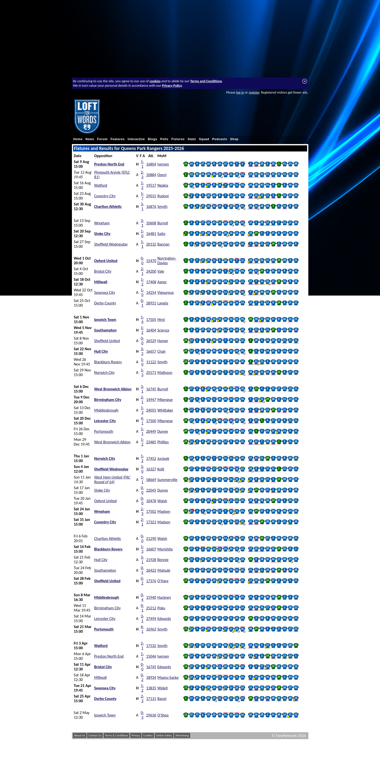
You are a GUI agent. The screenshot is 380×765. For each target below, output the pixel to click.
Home (78, 139)
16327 (151, 469)
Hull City (101, 351)
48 (295, 489)
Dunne (162, 431)
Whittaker (165, 410)
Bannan (163, 244)
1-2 (142, 185)
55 (267, 174)
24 (219, 163)
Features (118, 139)
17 (225, 164)
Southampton (105, 330)
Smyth (162, 206)
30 (197, 174)
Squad (204, 139)
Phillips (163, 442)
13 (185, 163)
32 (278, 174)
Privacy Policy (172, 85)
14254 (151, 292)
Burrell (162, 223)
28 (208, 164)
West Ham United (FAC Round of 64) (112, 479)
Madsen (163, 511)
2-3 (142, 174)
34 (225, 174)
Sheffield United (107, 340)
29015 (151, 196)
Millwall (100, 282)
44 (202, 174)
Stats (192, 139)
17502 (151, 511)
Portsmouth (103, 431)
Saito (161, 233)
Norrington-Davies (166, 260)
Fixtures (178, 139)
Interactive (136, 139)
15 (284, 206)
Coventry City (105, 196)
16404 (151, 330)
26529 (151, 340)
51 (290, 174)
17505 (151, 319)
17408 (151, 282)
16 (256, 163)
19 (284, 195)
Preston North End (109, 164)
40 (261, 184)
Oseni (161, 174)
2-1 (142, 271)
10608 (151, 223)
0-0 (142, 260)
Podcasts (219, 139)
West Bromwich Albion (112, 389)
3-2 (142, 351)
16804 (151, 164)
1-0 (142, 233)
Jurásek (163, 458)
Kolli (160, 469)
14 (256, 206)
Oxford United (105, 260)
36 (295, 163)
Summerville (167, 479)
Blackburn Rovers (108, 362)
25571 (151, 372)
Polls (164, 139)
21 (191, 164)
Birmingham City (107, 399)
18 (208, 206)
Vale (160, 271)
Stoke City (102, 233)
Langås (162, 303)
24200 (151, 271)
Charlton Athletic (108, 206)
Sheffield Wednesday (111, 244)
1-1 (142, 164)
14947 (151, 399)
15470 (151, 260)
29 (256, 233)
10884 (151, 174)
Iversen (163, 164)
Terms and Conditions (206, 81)
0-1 (142, 303)
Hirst (161, 319)
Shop (234, 139)
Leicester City (105, 420)
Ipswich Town (105, 319)
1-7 (142, 195)
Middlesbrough (106, 410)
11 (236, 185)
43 (191, 174)
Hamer (162, 340)
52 (250, 174)
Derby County (105, 303)
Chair (161, 351)
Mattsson (164, 372)
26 (261, 163)
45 (256, 174)
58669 (151, 479)
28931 (151, 303)
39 (273, 174)
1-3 (142, 372)
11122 (151, 362)
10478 (151, 501)
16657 (151, 351)
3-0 (142, 469)
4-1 (142, 420)
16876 (151, 206)
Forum (102, 139)
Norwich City (104, 372)
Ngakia (162, 185)
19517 (151, 185)
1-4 (142, 319)
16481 (151, 233)
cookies (155, 81)
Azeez (161, 282)
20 (273, 163)
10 (231, 163)
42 (295, 174)
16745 (151, 389)
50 (261, 174)
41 (284, 163)
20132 (151, 244)
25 (231, 174)
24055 (151, 410)
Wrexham (102, 223)
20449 (151, 431)
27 (202, 163)
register (254, 92)
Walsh (162, 501)
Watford (100, 185)
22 (267, 184)
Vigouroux (165, 292)
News (89, 139)
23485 (151, 442)
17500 (151, 420)
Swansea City (104, 292)
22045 (151, 490)
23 (290, 163)
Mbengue (165, 399)
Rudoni (163, 196)
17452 (151, 458)
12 (290, 222)
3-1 (142, 206)
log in (240, 92)
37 (267, 489)
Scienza (163, 330)
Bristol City (102, 271)
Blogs (152, 139)
